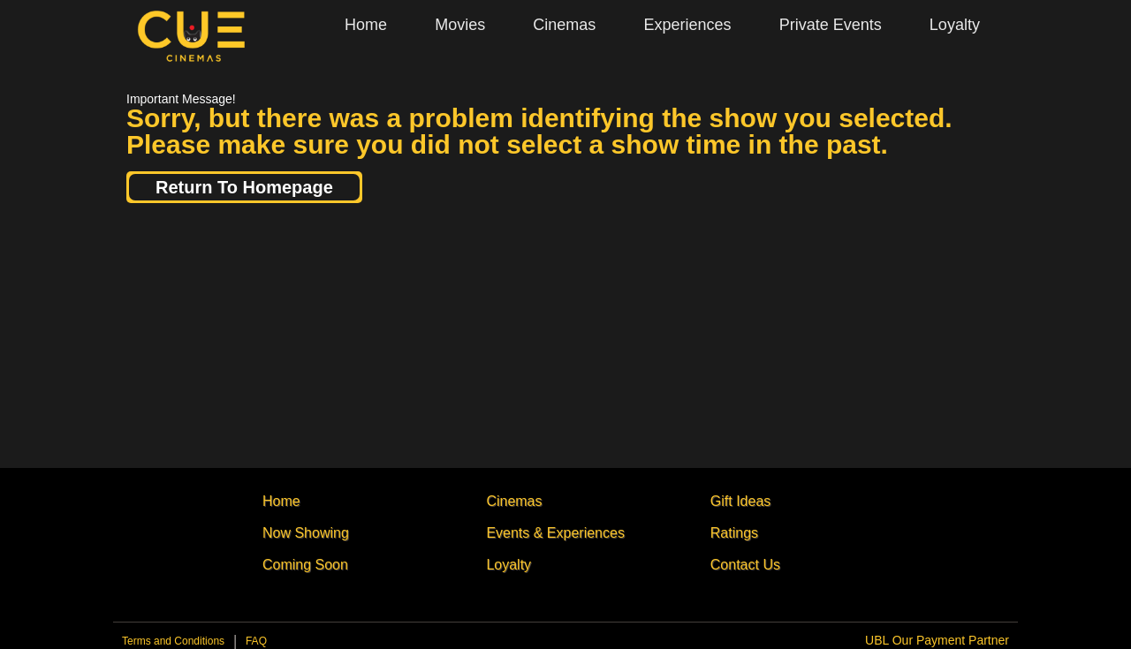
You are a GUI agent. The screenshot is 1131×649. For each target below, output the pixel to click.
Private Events (830, 25)
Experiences (687, 25)
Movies (460, 25)
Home (366, 25)
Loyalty (955, 25)
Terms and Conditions (173, 641)
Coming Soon (305, 564)
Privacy (256, 645)
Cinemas (564, 25)
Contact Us (745, 564)
